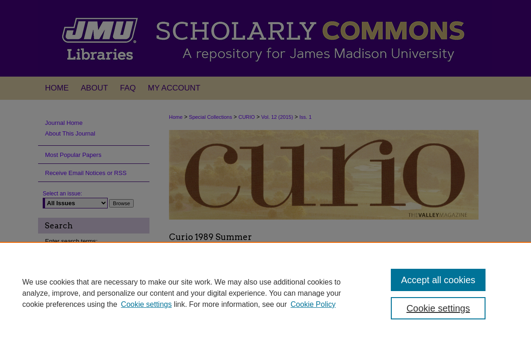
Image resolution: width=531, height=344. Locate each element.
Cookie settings (146, 304)
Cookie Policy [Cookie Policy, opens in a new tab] (313, 304)
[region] (265, 293)
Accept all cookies (438, 280)
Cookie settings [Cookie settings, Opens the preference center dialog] (438, 308)
